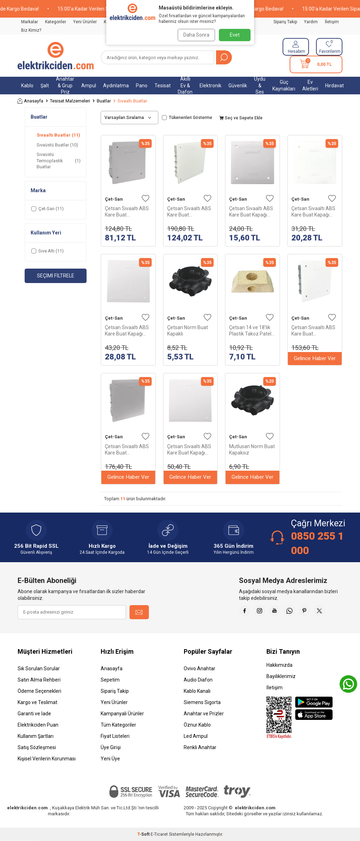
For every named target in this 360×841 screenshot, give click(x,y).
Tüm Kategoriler (118, 725)
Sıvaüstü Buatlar (57, 145)
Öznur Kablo (197, 725)
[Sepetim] (316, 64)
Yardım (311, 21)
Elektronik (210, 85)
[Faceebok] (246, 612)
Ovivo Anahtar (199, 668)
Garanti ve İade (34, 713)
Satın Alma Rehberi (39, 680)
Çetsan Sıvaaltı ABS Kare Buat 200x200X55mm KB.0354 (189, 212)
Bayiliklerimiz (281, 676)
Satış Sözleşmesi (37, 747)
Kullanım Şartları (35, 736)
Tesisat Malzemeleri (70, 100)
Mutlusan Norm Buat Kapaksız (252, 450)
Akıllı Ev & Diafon (185, 86)
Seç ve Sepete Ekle (241, 117)
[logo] (56, 55)
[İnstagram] (264, 612)
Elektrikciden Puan (38, 725)
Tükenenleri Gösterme (187, 117)
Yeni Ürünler (85, 21)
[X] (334, 612)
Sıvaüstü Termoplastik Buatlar (59, 160)
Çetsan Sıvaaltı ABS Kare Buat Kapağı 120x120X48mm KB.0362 (313, 212)
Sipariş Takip (285, 21)
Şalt (44, 85)
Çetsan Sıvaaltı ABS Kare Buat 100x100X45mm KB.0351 (127, 212)
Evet (235, 35)
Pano (141, 85)
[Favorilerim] (329, 47)
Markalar (29, 21)
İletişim (332, 21)
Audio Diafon (198, 680)
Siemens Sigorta (202, 702)
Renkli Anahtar (200, 747)
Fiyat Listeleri (115, 736)
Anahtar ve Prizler (204, 713)
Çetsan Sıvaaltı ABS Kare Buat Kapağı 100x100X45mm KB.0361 (251, 212)
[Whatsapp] (299, 612)
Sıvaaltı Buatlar (58, 135)
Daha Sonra (195, 35)
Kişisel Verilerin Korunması (47, 758)
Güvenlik (237, 85)
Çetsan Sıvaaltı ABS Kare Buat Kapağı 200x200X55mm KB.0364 (189, 450)
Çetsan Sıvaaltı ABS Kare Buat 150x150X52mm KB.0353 (127, 450)
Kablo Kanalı (197, 691)
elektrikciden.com (27, 807)
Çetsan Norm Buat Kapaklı (187, 331)
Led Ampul (196, 736)
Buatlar (104, 100)
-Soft (144, 834)
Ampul (88, 85)
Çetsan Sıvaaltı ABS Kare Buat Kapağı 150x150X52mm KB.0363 (127, 331)
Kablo (27, 85)
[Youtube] (281, 612)
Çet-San (114, 199)
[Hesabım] (296, 47)
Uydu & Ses (259, 86)
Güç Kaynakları (283, 85)
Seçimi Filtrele (55, 275)
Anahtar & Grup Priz (65, 86)
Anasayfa (30, 101)
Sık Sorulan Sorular (39, 668)
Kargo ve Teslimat (37, 702)
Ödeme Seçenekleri (39, 691)
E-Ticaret (159, 834)
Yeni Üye (110, 758)
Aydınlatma (116, 85)
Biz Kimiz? (31, 30)
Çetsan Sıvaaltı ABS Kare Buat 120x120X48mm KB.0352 (313, 331)
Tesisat (162, 85)
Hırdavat (334, 85)
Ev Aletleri (310, 85)
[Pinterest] (316, 612)
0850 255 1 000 (317, 543)
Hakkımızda (279, 665)
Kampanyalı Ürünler (122, 713)
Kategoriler (55, 21)
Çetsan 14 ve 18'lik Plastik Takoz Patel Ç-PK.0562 (250, 331)
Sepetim (110, 680)
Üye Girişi (111, 747)
